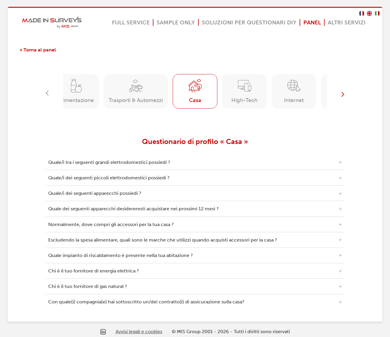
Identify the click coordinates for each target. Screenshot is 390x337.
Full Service (131, 22)
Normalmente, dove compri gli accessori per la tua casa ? (111, 224)
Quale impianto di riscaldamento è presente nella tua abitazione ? (120, 255)
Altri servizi (347, 22)
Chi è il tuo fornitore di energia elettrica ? (93, 271)
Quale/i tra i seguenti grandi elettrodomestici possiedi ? (109, 162)
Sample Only (176, 22)
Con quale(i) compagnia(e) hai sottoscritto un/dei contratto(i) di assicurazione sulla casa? (146, 302)
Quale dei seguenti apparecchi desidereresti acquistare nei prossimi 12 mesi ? (133, 208)
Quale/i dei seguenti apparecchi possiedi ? (94, 193)
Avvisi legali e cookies (139, 331)
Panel (312, 22)
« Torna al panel (38, 50)
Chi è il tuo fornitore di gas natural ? (87, 286)
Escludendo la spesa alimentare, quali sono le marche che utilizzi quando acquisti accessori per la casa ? (162, 240)
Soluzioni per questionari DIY (249, 22)
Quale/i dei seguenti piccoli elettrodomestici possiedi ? (109, 178)
